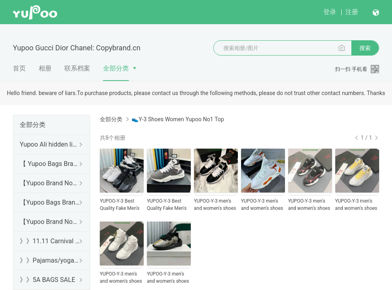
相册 (45, 68)
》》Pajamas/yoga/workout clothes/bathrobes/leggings (50, 260)
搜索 (365, 48)
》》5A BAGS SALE (47, 280)
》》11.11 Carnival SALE (50, 241)
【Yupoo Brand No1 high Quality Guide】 (50, 183)
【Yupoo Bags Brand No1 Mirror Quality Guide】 (50, 202)
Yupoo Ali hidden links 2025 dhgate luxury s (50, 144)
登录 (329, 12)
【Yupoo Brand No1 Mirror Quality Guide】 (50, 222)
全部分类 (116, 68)
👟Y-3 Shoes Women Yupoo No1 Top (178, 119)
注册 (351, 12)
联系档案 (77, 68)
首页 (19, 68)
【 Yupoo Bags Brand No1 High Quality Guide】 (50, 164)
